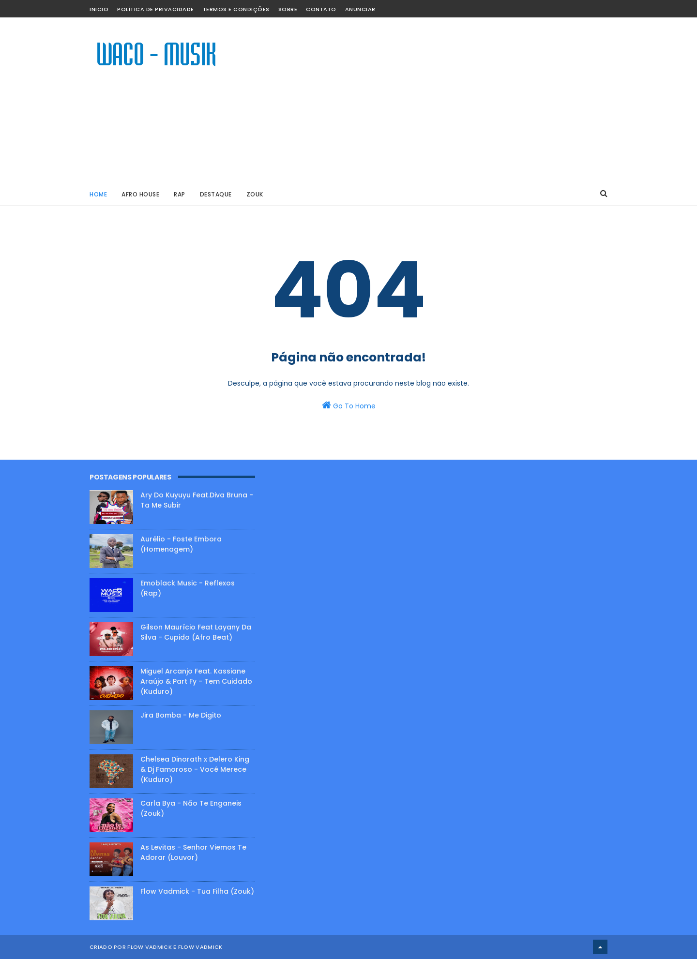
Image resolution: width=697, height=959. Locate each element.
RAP (179, 194)
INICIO (99, 9)
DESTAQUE (216, 194)
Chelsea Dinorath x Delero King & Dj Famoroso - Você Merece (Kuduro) (194, 769)
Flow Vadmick (200, 947)
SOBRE (288, 9)
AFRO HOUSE (140, 194)
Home (98, 194)
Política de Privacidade (155, 9)
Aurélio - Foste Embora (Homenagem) (181, 544)
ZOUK (254, 194)
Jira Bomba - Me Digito (180, 715)
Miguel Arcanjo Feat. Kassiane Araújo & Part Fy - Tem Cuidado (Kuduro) (196, 681)
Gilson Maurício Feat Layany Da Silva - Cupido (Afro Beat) (195, 632)
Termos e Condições (236, 9)
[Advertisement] (431, 99)
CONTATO (321, 9)
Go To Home (349, 405)
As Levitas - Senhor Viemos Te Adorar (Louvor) (193, 852)
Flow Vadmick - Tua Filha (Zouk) (197, 891)
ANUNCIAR (360, 9)
